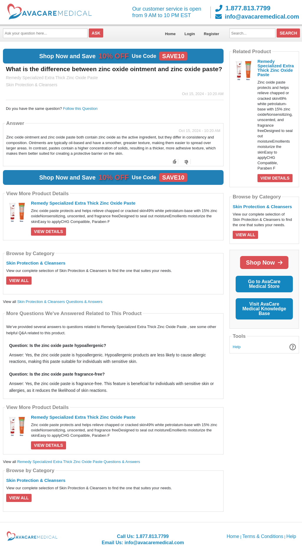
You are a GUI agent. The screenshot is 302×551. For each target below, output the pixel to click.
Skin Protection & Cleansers (35, 262)
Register (211, 34)
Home (170, 34)
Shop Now (264, 262)
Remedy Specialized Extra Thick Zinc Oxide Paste (83, 203)
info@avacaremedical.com (257, 16)
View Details (48, 231)
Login (190, 34)
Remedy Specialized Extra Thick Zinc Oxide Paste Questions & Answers (78, 461)
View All (19, 280)
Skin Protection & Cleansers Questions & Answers (59, 301)
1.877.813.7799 (242, 8)
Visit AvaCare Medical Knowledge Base (264, 308)
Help (237, 347)
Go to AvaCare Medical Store (264, 284)
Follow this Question (80, 108)
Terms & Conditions (262, 536)
